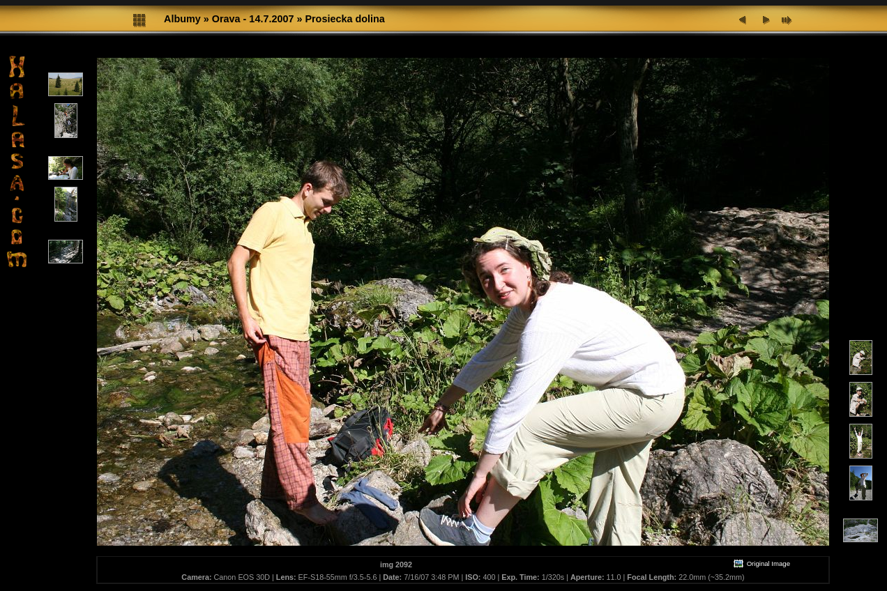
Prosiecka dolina (344, 18)
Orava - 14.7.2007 (253, 18)
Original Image (761, 563)
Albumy (182, 18)
